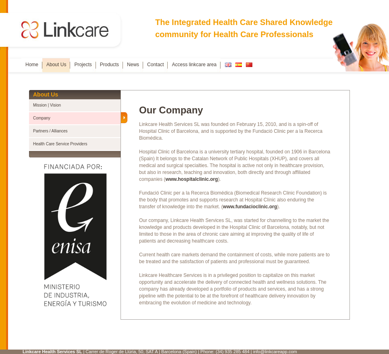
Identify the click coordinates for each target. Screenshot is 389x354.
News (133, 64)
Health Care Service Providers (60, 144)
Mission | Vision (47, 105)
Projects (83, 64)
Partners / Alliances (50, 131)
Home (31, 64)
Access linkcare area (194, 64)
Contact (155, 64)
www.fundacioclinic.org (250, 206)
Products (109, 64)
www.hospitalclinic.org (191, 179)
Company (41, 118)
